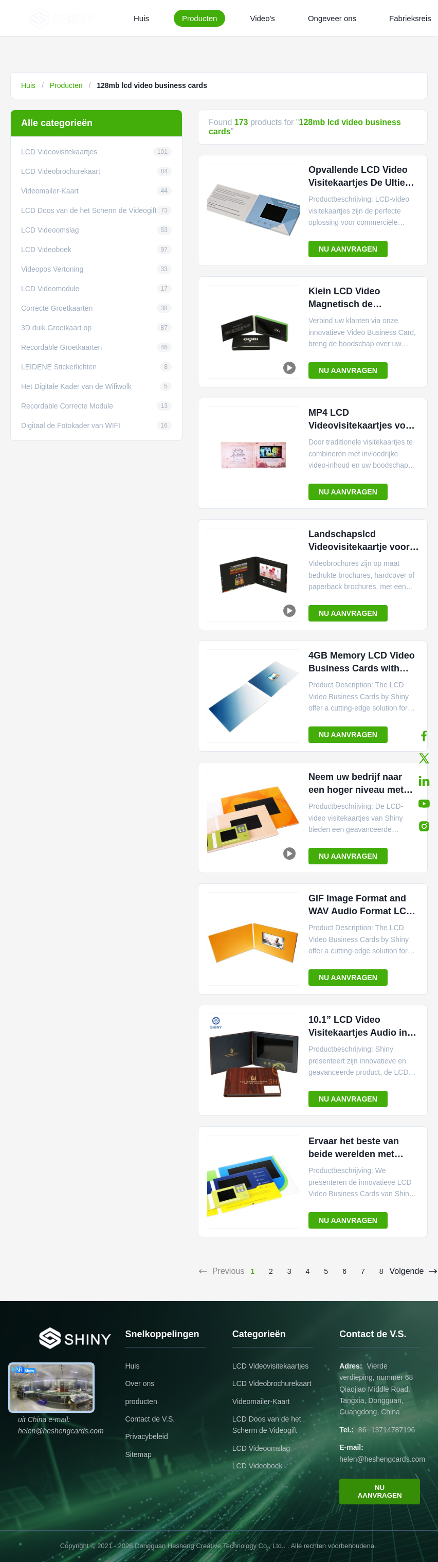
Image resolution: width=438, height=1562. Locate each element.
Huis (141, 18)
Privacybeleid (146, 1436)
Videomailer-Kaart (261, 1401)
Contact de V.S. (150, 1419)
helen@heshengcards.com (382, 1459)
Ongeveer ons (332, 18)
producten (141, 1401)
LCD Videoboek (257, 1466)
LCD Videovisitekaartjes (270, 1366)
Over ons (139, 1383)
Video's (262, 18)
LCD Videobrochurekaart (272, 1383)
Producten (199, 18)
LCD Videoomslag (261, 1448)
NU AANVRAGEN (348, 249)
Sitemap (138, 1454)
